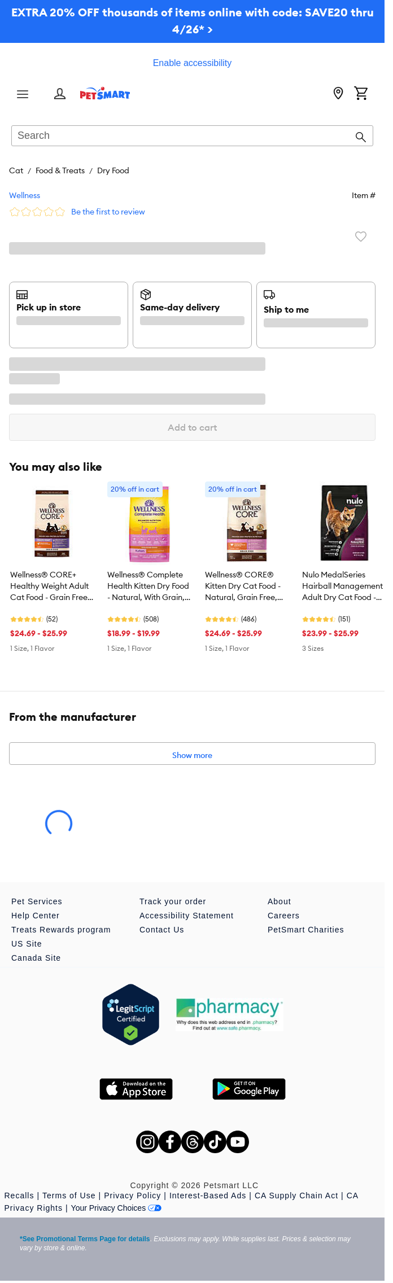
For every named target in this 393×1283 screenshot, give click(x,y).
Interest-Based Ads (207, 1195)
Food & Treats (60, 170)
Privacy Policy (132, 1195)
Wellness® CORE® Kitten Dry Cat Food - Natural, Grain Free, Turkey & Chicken (243, 586)
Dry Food (113, 170)
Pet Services (37, 901)
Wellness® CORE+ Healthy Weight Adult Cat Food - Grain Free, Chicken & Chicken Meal (50, 586)
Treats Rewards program (61, 929)
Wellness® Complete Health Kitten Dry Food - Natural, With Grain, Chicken (148, 586)
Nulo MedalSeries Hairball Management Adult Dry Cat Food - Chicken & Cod (342, 586)
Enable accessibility (192, 63)
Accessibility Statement (186, 915)
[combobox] (192, 136)
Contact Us (161, 929)
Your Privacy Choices (116, 1208)
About (279, 901)
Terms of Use (68, 1195)
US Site (26, 943)
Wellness (24, 195)
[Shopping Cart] (361, 94)
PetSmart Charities (306, 929)
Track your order (172, 901)
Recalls (19, 1195)
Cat (16, 170)
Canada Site (36, 957)
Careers (284, 915)
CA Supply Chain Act (296, 1195)
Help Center (35, 915)
